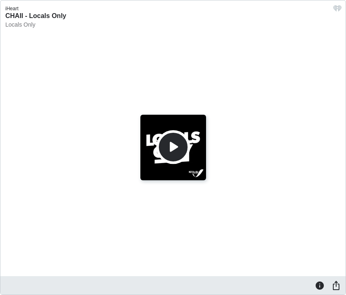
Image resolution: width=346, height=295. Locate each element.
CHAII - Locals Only (35, 15)
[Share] (336, 285)
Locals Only (20, 24)
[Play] (173, 147)
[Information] (320, 285)
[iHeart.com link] (337, 10)
